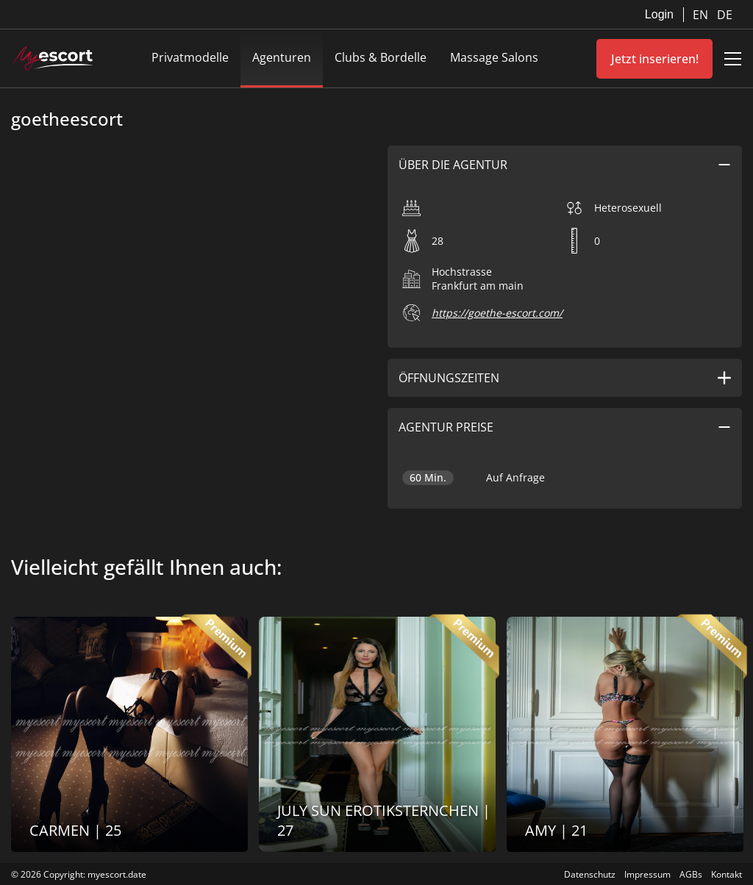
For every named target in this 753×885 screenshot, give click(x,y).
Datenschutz (589, 874)
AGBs (690, 874)
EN (702, 15)
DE (724, 15)
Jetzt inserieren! (655, 59)
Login (659, 14)
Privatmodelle (190, 57)
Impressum (647, 874)
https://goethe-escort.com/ (497, 313)
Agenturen (281, 57)
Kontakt (726, 874)
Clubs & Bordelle (381, 57)
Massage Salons (494, 57)
